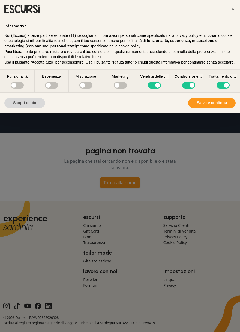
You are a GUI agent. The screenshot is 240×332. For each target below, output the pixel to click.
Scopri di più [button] (24, 103)
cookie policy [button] (129, 46)
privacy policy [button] (186, 35)
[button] (233, 8)
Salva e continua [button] (212, 103)
